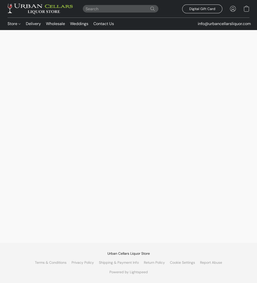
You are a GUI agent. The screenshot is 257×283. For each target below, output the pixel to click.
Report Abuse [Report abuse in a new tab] (211, 262)
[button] (40, 9)
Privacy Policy (83, 262)
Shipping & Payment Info (119, 262)
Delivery (33, 23)
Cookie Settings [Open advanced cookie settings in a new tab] (182, 262)
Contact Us (103, 23)
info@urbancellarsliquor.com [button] (224, 23)
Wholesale (55, 23)
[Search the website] (152, 8)
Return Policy (154, 262)
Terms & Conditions (51, 262)
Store (14, 23)
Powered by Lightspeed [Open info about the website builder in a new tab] (128, 272)
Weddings (79, 23)
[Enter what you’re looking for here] (120, 9)
